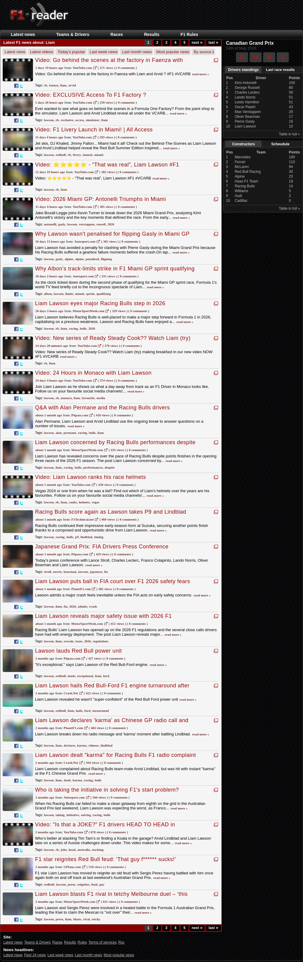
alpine (69, 259)
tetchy (96, 919)
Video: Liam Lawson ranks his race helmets (90, 477)
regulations (100, 641)
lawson (48, 120)
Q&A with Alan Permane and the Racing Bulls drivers (102, 408)
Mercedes (243, 157)
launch (87, 155)
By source (204, 52)
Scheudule (280, 144)
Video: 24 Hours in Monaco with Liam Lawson (93, 373)
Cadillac (241, 201)
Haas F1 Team (246, 181)
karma (81, 745)
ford (106, 676)
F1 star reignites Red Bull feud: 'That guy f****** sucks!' (105, 859)
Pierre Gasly (245, 121)
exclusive (67, 120)
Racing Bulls (245, 186)
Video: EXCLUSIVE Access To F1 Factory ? (90, 95)
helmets (84, 502)
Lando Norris (245, 97)
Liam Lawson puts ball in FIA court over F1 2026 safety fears (112, 581)
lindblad (86, 537)
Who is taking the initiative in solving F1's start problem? (107, 790)
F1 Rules (189, 34)
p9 (77, 537)
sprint (90, 293)
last (213, 42)
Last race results (280, 70)
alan (59, 432)
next (197, 42)
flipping (106, 259)
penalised (92, 259)
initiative (72, 815)
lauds (71, 676)
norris (57, 571)
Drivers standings (243, 70)
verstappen (87, 224)
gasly (61, 224)
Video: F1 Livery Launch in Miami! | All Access (94, 130)
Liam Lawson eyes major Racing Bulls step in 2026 (100, 303)
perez (71, 884)
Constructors (243, 144)
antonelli (50, 224)
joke (64, 849)
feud (94, 884)
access (79, 120)
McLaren (242, 167)
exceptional (85, 676)
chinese (94, 745)
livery (77, 155)
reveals (69, 641)
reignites (83, 884)
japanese (96, 571)
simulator (92, 120)
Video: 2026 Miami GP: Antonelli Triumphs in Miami (100, 199)
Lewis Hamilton (247, 102)
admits (82, 606)
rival (86, 919)
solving (86, 815)
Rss (121, 942)
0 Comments (126, 67)
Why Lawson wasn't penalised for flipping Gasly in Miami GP (112, 234)
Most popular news (172, 52)
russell (101, 224)
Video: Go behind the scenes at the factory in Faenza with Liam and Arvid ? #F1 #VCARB (109, 63)
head (72, 849)
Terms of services (103, 942)
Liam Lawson (245, 126)
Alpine (240, 176)
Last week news (104, 52)
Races (117, 34)
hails (79, 710)
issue (79, 641)
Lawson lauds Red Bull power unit (78, 651)
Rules (82, 942)
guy (102, 884)
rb (45, 85)
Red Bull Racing (248, 171)
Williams (241, 191)
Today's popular (71, 52)
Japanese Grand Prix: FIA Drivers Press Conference (102, 547)
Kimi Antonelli (245, 83)
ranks (73, 502)
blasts (77, 919)
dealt (67, 780)
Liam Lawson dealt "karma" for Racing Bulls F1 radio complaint (115, 755)
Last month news (137, 52)
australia (83, 849)
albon (48, 293)
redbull (61, 155)
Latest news (23, 34)
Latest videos (41, 52)
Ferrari (240, 162)
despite (110, 467)
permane (69, 432)
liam (63, 85)
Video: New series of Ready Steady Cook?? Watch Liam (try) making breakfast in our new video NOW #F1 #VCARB (113, 341)
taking (60, 815)
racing (73, 328)
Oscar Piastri (245, 107)
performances (93, 467)
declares (69, 745)
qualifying (103, 293)
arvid (72, 85)
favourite (88, 398)
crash (93, 606)
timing (99, 537)
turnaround (100, 710)
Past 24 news (35, 955)
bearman (70, 571)
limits (69, 293)
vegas (95, 502)
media (101, 398)
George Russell (247, 88)
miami (98, 155)
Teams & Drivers (72, 34)
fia (106, 571)
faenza (53, 85)
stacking (98, 849)
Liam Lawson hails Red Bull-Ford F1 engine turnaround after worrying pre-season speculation (112, 689)
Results (152, 34)
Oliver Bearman (247, 117)
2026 (111, 224)
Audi (238, 196)
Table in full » (289, 134)
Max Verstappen (248, 112)
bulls (83, 328)
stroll (47, 571)
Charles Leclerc (247, 92)
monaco (66, 398)
